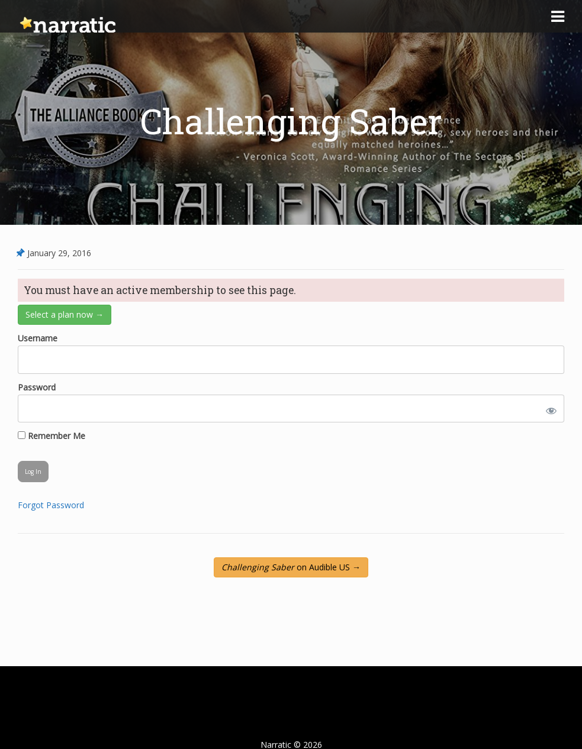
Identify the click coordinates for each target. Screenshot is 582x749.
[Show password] (548, 408)
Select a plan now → (64, 314)
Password (37, 387)
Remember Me (51, 435)
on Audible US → (291, 567)
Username (37, 338)
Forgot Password (51, 505)
